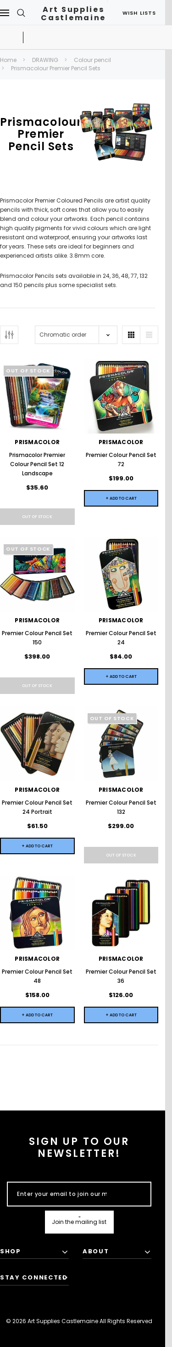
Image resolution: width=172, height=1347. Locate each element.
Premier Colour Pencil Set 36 (121, 976)
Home (8, 60)
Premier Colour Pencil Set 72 (121, 459)
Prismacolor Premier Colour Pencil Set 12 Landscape (37, 464)
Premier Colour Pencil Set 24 (121, 637)
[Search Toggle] (21, 12)
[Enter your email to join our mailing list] (62, 1194)
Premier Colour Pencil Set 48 (37, 976)
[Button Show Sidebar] (9, 335)
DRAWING (45, 60)
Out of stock (37, 516)
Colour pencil (92, 60)
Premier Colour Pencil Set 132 (121, 807)
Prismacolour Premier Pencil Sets (55, 68)
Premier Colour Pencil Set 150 (37, 637)
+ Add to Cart (121, 498)
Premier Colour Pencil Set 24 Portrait (37, 807)
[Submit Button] (79, 1222)
